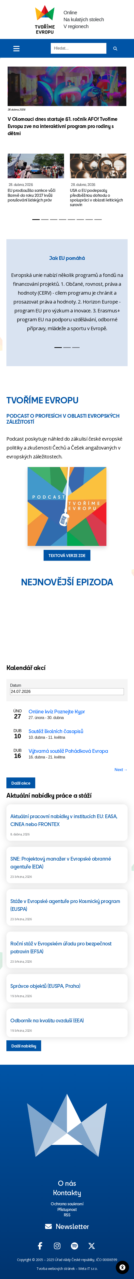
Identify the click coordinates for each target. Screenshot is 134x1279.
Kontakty (67, 1192)
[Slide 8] (98, 219)
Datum (15, 685)
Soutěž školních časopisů (56, 731)
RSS (67, 1215)
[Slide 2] (45, 219)
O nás (67, 1183)
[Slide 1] (36, 219)
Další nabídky (23, 1046)
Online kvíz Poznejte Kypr (57, 711)
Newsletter (67, 1226)
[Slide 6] (80, 219)
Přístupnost (67, 1209)
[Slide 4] (62, 219)
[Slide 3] (53, 219)
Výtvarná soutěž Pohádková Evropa (68, 750)
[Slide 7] (89, 219)
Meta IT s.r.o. (88, 1268)
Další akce (20, 783)
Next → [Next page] (121, 769)
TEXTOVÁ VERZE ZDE (67, 555)
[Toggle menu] (16, 48)
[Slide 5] (71, 219)
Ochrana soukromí (67, 1204)
